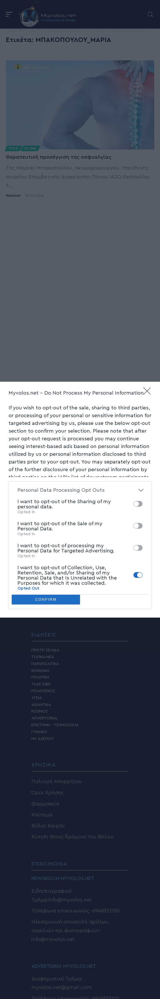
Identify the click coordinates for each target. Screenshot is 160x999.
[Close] (148, 392)
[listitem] (80, 490)
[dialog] (80, 500)
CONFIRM (46, 599)
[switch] (138, 504)
